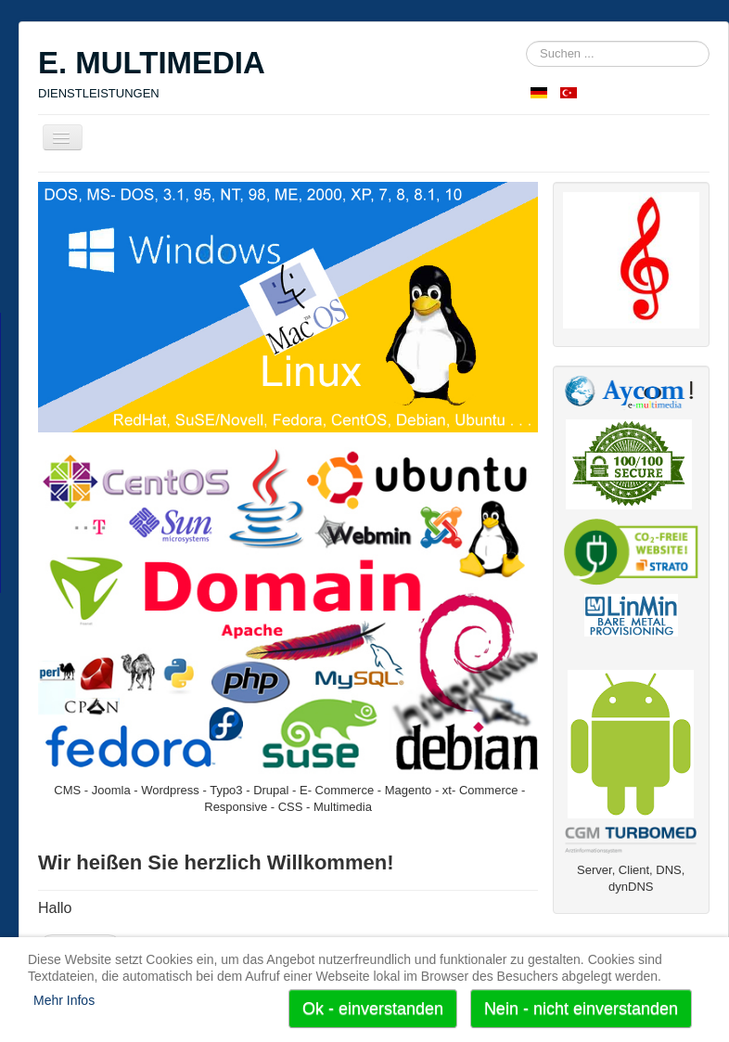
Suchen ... (526, 41)
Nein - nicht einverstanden (581, 1008)
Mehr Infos (64, 1000)
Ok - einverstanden (372, 1008)
